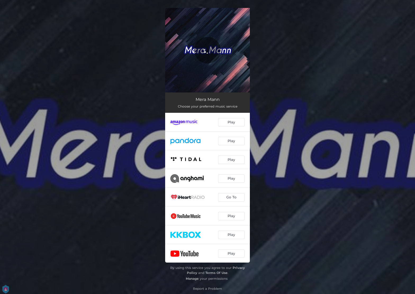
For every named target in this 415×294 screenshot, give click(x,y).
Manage (192, 279)
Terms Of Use (216, 273)
